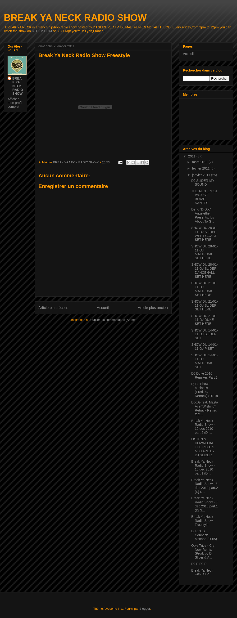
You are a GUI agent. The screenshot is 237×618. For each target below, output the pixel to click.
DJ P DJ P (198, 564)
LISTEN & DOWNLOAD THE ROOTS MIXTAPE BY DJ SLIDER (202, 447)
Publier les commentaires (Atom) (112, 320)
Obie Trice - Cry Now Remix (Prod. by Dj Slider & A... (202, 551)
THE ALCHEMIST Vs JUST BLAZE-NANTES (204, 197)
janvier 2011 (201, 175)
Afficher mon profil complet (15, 102)
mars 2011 (200, 162)
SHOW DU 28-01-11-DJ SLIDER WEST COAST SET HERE (204, 234)
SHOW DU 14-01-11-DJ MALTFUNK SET (204, 361)
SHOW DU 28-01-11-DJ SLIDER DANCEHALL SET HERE (204, 270)
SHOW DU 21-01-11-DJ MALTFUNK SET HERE (204, 289)
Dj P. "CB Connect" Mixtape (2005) (204, 535)
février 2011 (201, 168)
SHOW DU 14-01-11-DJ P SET (204, 346)
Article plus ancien (153, 308)
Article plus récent (53, 308)
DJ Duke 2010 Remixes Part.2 (204, 375)
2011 (192, 156)
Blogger (145, 608)
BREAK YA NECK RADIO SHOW (75, 17)
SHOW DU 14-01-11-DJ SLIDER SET (204, 334)
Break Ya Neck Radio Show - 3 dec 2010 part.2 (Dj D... (204, 486)
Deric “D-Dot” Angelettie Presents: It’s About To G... (202, 215)
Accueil (103, 308)
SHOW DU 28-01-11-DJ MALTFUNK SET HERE (204, 252)
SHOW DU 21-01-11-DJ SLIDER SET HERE (204, 305)
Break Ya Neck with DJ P (202, 572)
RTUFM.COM (42, 31)
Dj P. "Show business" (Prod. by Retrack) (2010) (204, 390)
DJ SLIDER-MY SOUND (202, 183)
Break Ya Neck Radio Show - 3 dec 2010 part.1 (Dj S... (204, 504)
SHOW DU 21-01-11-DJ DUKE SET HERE (204, 320)
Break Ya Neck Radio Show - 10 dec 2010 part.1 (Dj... (203, 467)
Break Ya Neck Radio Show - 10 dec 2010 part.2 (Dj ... (203, 426)
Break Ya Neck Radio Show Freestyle (202, 521)
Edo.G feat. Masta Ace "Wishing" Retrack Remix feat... (204, 408)
